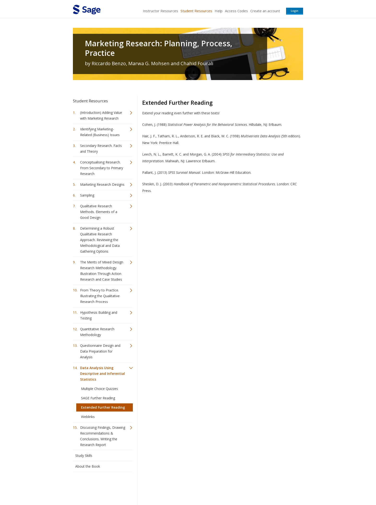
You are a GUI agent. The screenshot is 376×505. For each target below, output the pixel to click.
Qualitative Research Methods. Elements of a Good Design (98, 212)
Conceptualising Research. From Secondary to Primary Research (101, 168)
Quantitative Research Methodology (97, 332)
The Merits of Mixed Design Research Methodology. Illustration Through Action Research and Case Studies (101, 271)
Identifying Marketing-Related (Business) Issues (100, 132)
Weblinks (88, 416)
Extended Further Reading (103, 407)
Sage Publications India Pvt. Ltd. (142, 487)
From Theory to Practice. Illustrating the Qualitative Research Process (100, 296)
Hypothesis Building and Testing (98, 315)
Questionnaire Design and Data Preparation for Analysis (100, 351)
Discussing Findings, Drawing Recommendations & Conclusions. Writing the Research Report (102, 436)
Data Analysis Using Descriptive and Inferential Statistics (102, 374)
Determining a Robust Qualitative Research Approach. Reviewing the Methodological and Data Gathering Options (100, 240)
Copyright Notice (245, 487)
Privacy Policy (271, 487)
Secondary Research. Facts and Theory (101, 148)
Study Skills (83, 455)
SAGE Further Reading (98, 398)
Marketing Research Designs (102, 184)
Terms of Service (215, 487)
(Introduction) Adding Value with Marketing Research (101, 115)
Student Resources (196, 10)
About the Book (87, 466)
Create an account (265, 10)
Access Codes (236, 10)
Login (294, 10)
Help (219, 10)
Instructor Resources (160, 10)
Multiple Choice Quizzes (99, 388)
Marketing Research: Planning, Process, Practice (158, 48)
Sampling (87, 195)
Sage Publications (100, 487)
